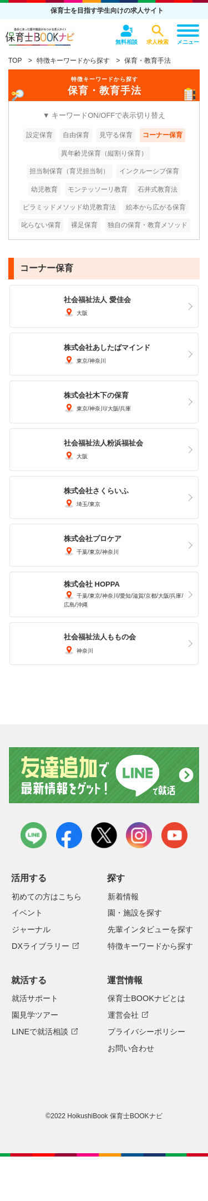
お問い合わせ (131, 1048)
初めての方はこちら (47, 896)
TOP (15, 60)
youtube (174, 835)
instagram (139, 835)
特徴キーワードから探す (73, 60)
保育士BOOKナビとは (146, 998)
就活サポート (35, 998)
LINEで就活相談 (40, 1031)
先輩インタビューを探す (150, 929)
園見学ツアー (35, 1014)
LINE (34, 835)
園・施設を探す (135, 912)
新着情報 (123, 896)
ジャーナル (31, 929)
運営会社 (123, 1014)
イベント (27, 912)
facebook (69, 835)
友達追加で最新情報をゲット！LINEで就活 (104, 776)
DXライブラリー (40, 946)
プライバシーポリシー (146, 1031)
